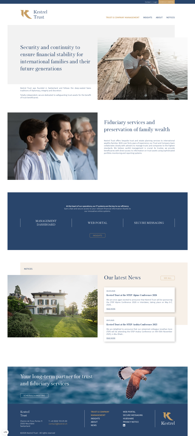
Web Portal (129, 411)
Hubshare (128, 418)
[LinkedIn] (136, 425)
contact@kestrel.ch (58, 423)
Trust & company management (122, 17)
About (159, 17)
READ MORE (110, 309)
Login (155, 2)
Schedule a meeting (166, 2)
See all (167, 278)
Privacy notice (131, 421)
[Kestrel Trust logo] (48, 14)
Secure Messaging (133, 415)
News (94, 425)
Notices (170, 17)
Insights (147, 17)
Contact (148, 2)
